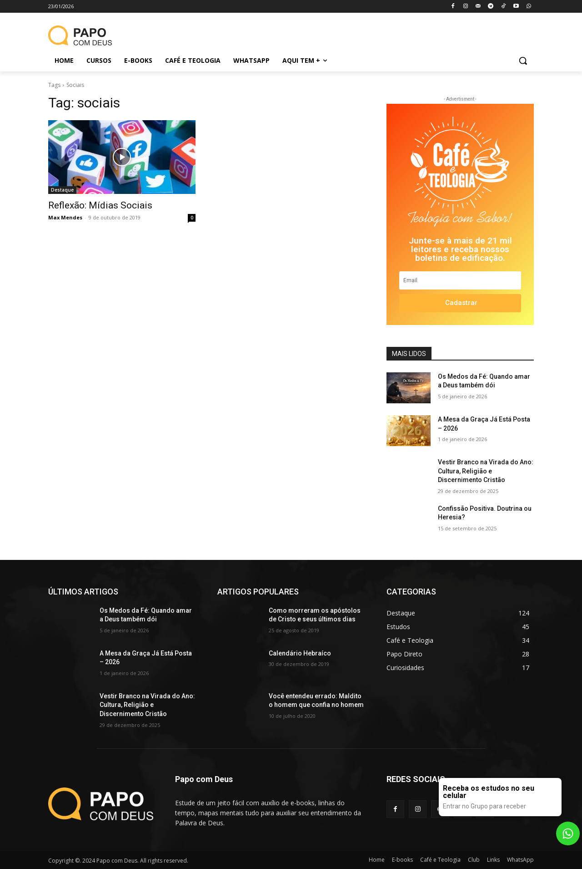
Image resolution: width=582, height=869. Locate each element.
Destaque (62, 190)
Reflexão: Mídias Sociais (100, 205)
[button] (523, 60)
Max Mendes (65, 217)
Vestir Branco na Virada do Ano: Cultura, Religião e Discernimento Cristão (485, 470)
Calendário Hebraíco (300, 653)
